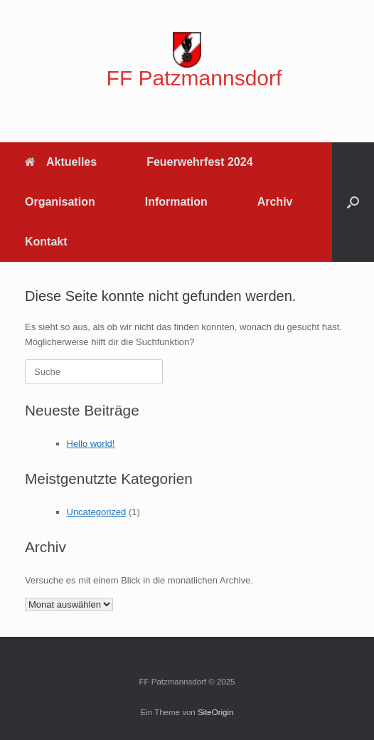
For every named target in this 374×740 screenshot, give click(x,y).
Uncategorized (97, 512)
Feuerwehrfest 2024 (199, 162)
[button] (353, 202)
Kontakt (46, 242)
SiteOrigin (216, 712)
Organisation (60, 202)
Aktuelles (61, 162)
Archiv (275, 202)
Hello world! (91, 443)
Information (176, 202)
